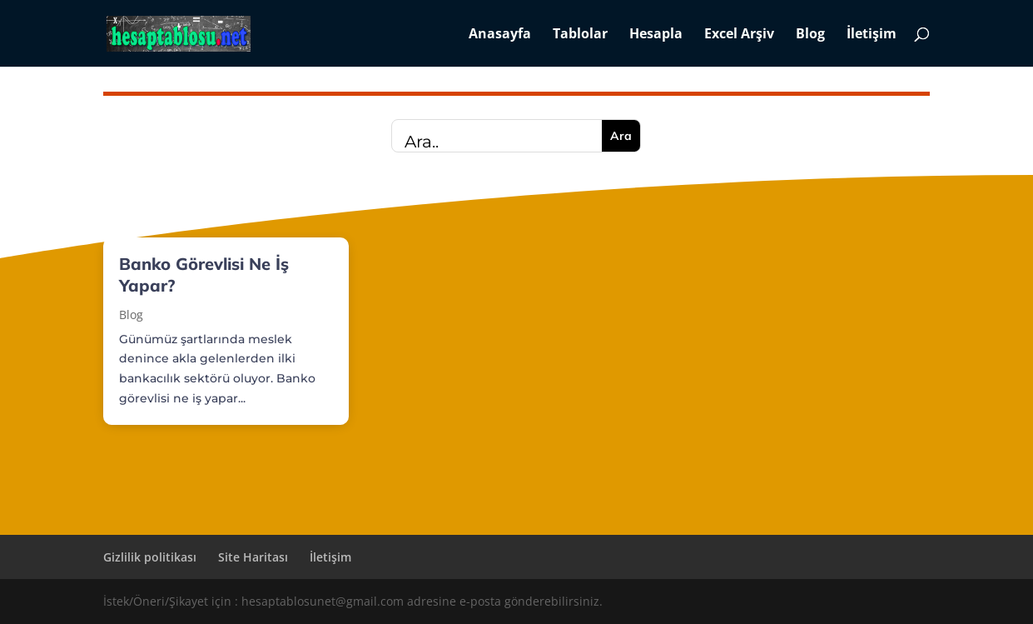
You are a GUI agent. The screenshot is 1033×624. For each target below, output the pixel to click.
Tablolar (580, 34)
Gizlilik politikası (149, 557)
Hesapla (656, 34)
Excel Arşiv (739, 34)
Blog (810, 34)
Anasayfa (500, 34)
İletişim (871, 34)
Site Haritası (253, 557)
